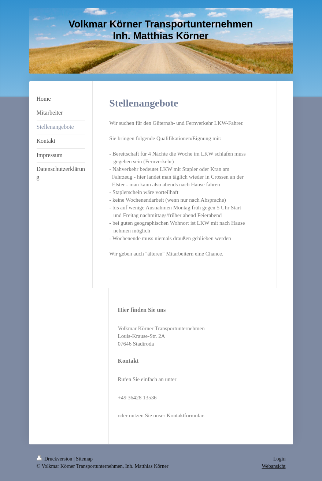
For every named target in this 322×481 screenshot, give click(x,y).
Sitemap (84, 459)
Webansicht (274, 466)
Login (279, 459)
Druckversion (55, 459)
